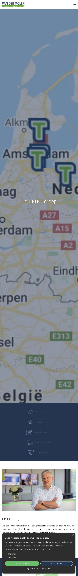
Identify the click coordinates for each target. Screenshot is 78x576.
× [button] (73, 535)
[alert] (38, 553)
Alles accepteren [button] (22, 563)
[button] (5, 554)
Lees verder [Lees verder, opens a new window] (47, 549)
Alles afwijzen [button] (56, 563)
